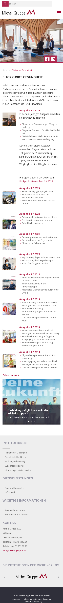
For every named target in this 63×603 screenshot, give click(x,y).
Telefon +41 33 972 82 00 (15, 541)
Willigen (7, 533)
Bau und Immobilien (15, 487)
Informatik (10, 492)
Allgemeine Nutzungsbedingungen (37, 599)
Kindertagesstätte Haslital (18, 470)
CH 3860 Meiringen (12, 537)
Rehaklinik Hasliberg (15, 457)
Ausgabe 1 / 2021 (29, 233)
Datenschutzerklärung (33, 601)
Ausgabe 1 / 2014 (29, 352)
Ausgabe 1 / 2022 (29, 213)
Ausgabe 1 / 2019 (29, 274)
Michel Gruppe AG (12, 528)
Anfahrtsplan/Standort (16, 514)
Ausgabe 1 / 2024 (29, 110)
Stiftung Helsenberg (15, 461)
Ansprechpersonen (15, 510)
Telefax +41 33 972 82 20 (15, 546)
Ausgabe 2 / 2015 (29, 299)
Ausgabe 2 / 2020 (29, 254)
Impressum (16, 599)
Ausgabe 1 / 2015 (29, 327)
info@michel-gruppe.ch (14, 550)
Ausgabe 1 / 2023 (29, 188)
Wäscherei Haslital (14, 465)
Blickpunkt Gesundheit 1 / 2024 (36, 181)
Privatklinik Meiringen (16, 452)
